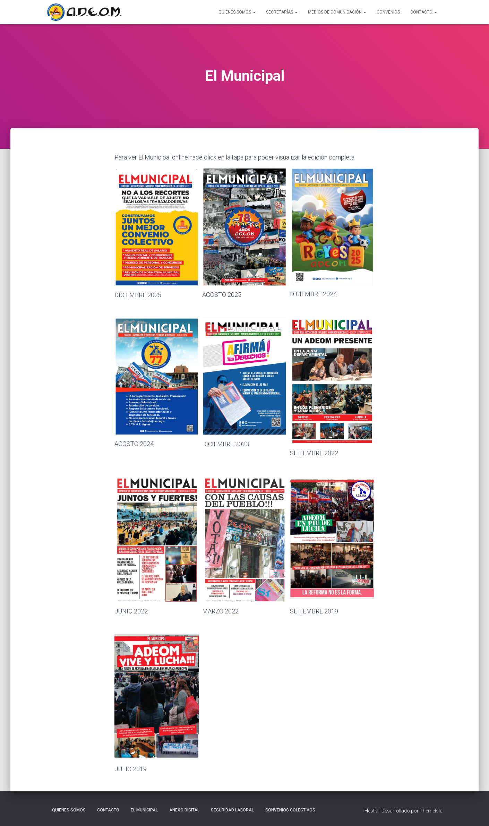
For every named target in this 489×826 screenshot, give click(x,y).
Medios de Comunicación (337, 12)
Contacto (423, 12)
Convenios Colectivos (290, 810)
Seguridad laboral (232, 810)
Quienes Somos (237, 12)
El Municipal (144, 810)
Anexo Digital (184, 810)
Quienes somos (69, 810)
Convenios (388, 12)
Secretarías (282, 12)
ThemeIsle (431, 811)
